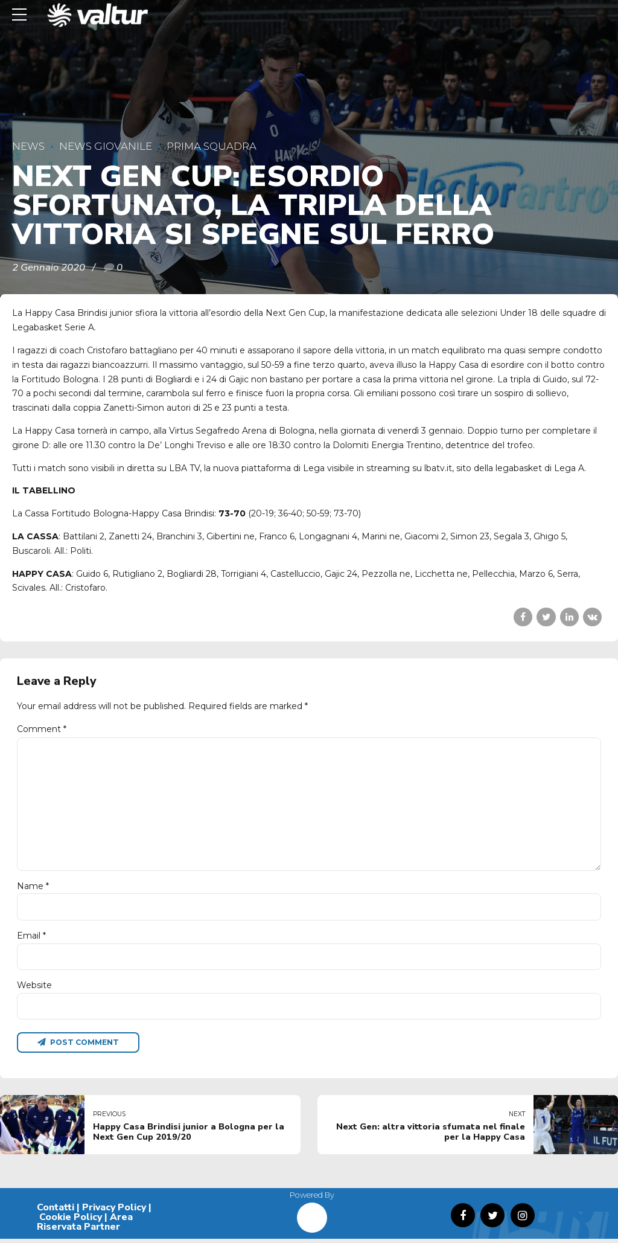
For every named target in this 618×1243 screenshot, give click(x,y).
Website (34, 988)
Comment (41, 729)
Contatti (55, 1211)
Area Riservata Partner (85, 1226)
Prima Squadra (211, 146)
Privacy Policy (114, 1211)
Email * (31, 938)
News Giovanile (105, 146)
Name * (33, 888)
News (28, 146)
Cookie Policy (70, 1221)
